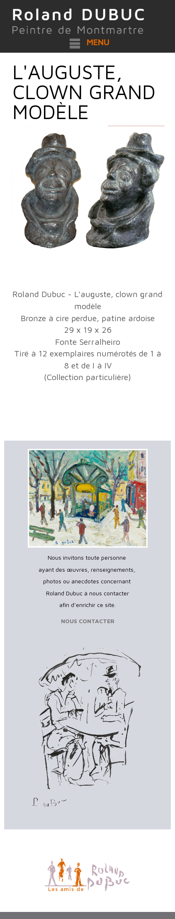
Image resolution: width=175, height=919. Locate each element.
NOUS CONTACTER (87, 620)
